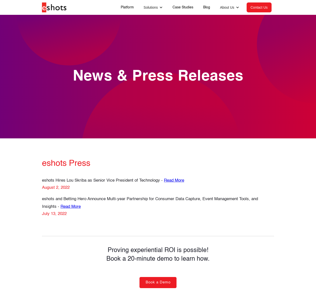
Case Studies (183, 7)
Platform (127, 7)
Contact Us (259, 7)
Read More (174, 180)
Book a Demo (158, 282)
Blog (206, 7)
